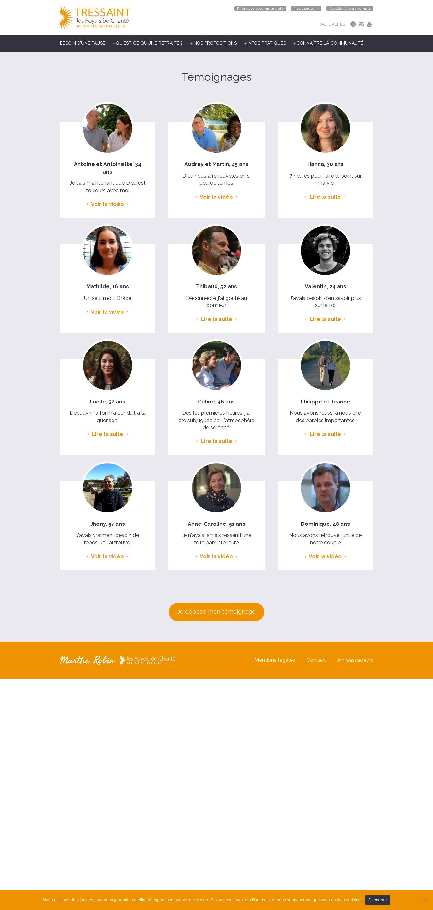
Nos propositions (215, 43)
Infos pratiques (266, 43)
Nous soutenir (306, 8)
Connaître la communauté (329, 43)
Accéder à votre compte (350, 8)
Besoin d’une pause (82, 43)
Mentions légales (274, 660)
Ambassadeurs (355, 660)
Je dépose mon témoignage (216, 611)
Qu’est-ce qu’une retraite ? (149, 43)
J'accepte (377, 899)
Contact (316, 660)
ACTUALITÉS (332, 24)
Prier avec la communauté (260, 8)
